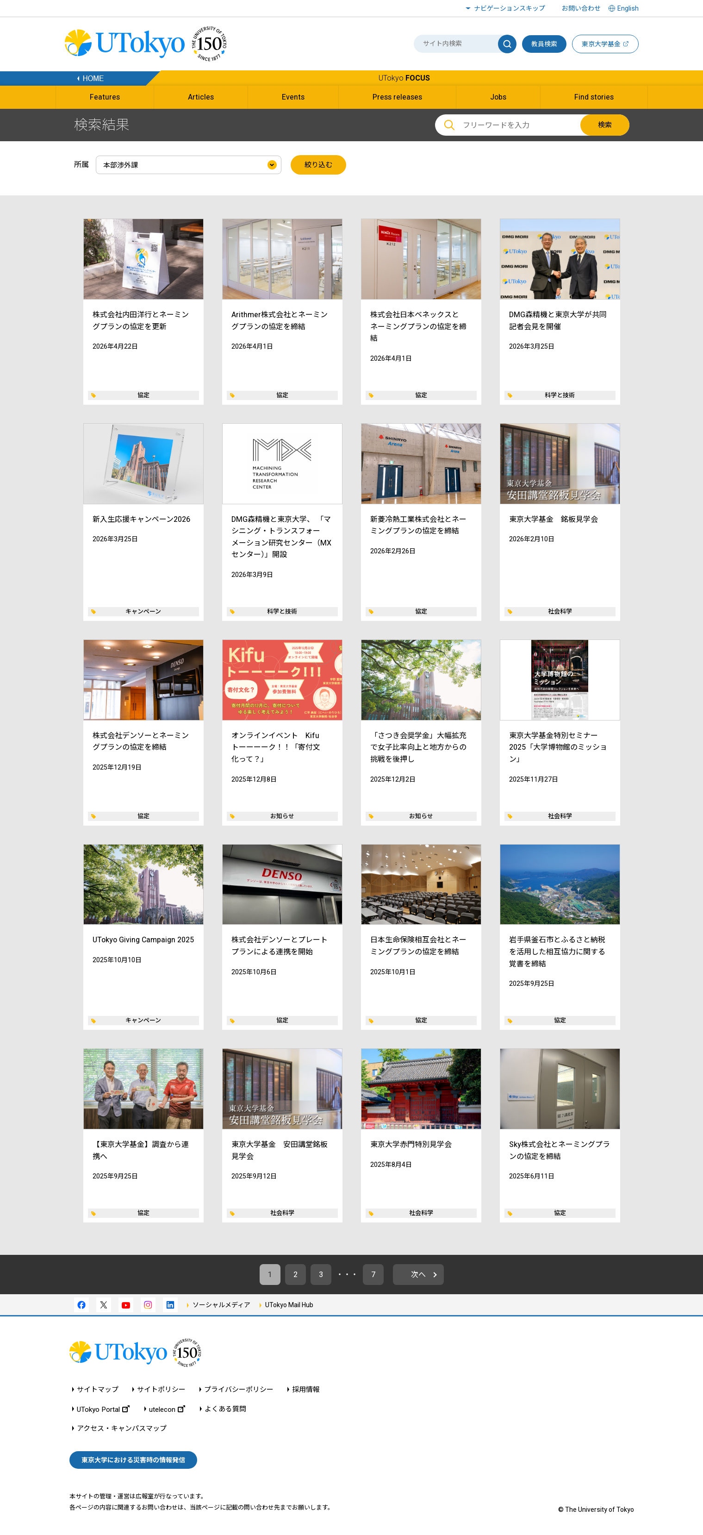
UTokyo (404, 78)
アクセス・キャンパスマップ (122, 1428)
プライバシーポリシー (239, 1389)
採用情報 (306, 1389)
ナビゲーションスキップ (509, 8)
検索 (605, 125)
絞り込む (318, 165)
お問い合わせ (581, 8)
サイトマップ (97, 1389)
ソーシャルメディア (221, 1305)
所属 (81, 164)
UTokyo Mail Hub (289, 1305)
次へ (418, 1274)
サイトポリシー (161, 1389)
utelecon (167, 1409)
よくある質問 (225, 1409)
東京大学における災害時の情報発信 (133, 1460)
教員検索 (544, 44)
